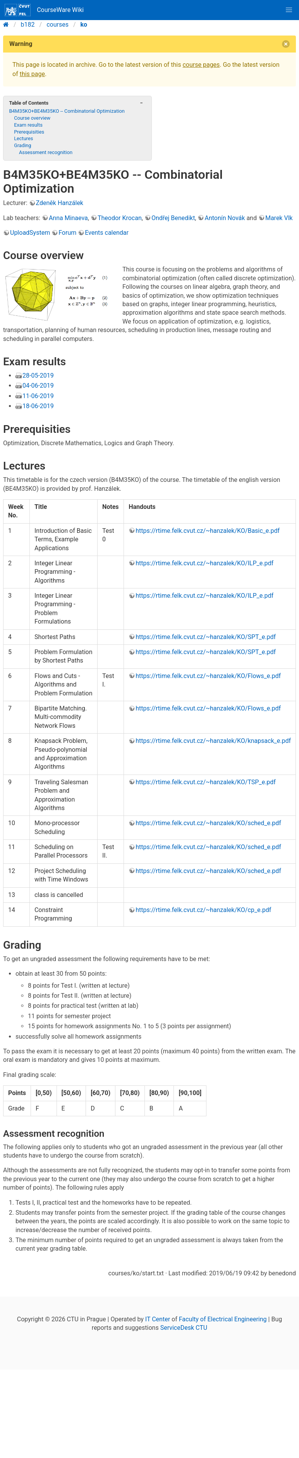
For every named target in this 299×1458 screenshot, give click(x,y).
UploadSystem (30, 232)
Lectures (23, 138)
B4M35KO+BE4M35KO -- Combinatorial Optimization (67, 111)
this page (32, 74)
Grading (22, 145)
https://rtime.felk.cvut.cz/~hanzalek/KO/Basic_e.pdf (208, 530)
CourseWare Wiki (44, 10)
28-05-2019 (38, 375)
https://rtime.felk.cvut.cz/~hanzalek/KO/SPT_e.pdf (206, 637)
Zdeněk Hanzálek (59, 203)
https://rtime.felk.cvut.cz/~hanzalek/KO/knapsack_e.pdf (213, 740)
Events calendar (107, 232)
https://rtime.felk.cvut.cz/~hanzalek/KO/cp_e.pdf (203, 910)
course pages (201, 64)
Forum (67, 232)
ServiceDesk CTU (183, 1327)
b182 (28, 24)
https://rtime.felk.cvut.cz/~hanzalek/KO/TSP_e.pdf (206, 782)
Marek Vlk (279, 218)
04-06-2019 (38, 385)
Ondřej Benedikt (173, 218)
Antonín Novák (224, 218)
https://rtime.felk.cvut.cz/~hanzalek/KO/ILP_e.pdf (204, 563)
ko (84, 24)
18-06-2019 (38, 406)
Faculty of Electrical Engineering (223, 1319)
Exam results (28, 125)
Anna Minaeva (68, 218)
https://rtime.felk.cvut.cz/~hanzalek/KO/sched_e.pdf (208, 823)
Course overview (32, 118)
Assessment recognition (45, 152)
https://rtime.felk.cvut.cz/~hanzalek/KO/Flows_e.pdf (208, 676)
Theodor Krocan (120, 218)
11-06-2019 (38, 396)
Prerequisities (29, 132)
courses (57, 24)
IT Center (157, 1319)
